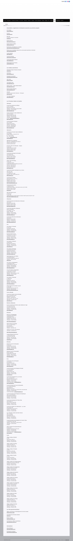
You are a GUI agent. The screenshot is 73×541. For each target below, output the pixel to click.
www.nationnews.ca (10, 97)
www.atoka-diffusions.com (11, 529)
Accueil (4, 20)
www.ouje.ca (9, 260)
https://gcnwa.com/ (10, 119)
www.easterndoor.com (10, 83)
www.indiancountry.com (10, 86)
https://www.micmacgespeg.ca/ (12, 332)
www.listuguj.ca (9, 339)
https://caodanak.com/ (10, 127)
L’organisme (58, 20)
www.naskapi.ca (9, 433)
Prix (48, 20)
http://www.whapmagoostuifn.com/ (12, 290)
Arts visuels (21, 20)
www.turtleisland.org (10, 60)
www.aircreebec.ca (10, 31)
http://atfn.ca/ (9, 190)
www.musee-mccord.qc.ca (11, 41)
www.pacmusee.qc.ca (10, 44)
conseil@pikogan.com (13, 137)
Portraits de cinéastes (15, 20)
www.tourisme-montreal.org (11, 57)
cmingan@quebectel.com (18, 391)
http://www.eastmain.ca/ (11, 239)
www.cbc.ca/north (10, 80)
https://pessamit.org (10, 366)
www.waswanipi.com (10, 275)
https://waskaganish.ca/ (10, 267)
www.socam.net (9, 94)
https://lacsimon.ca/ (10, 175)
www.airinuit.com (9, 34)
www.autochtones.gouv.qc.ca (11, 522)
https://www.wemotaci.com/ (11, 222)
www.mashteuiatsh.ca (10, 383)
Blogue (46, 20)
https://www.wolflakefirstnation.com (12, 196)
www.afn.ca (8, 515)
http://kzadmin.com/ (10, 168)
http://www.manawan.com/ (11, 206)
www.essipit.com (9, 374)
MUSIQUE (29, 20)
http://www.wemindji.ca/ (10, 283)
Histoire (43, 20)
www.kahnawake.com (10, 349)
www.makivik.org (9, 54)
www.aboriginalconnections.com (12, 77)
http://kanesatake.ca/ (10, 356)
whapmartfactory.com (10, 63)
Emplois (62, 20)
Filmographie (9, 20)
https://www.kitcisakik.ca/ (11, 158)
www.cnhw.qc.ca (9, 300)
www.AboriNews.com (10, 74)
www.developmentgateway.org (12, 532)
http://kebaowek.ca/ (10, 151)
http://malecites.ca (10, 310)
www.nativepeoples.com (11, 89)
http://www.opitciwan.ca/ (11, 214)
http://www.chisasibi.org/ (11, 231)
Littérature (25, 20)
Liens (54, 20)
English (63, 1)
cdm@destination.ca (17, 382)
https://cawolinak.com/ (10, 110)
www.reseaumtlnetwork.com (11, 51)
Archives (51, 20)
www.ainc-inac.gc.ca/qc (10, 512)
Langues (32, 20)
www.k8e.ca (9, 38)
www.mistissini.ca (9, 246)
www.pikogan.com (10, 138)
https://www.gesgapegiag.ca (11, 321)
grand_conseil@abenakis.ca (14, 118)
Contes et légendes (38, 20)
